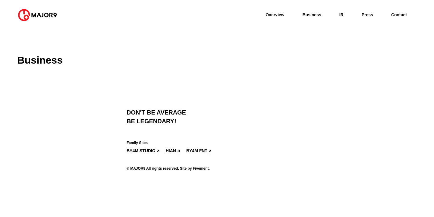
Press (367, 14)
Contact (399, 14)
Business (311, 14)
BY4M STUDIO (141, 150)
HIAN (171, 150)
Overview (275, 14)
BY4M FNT (196, 150)
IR (341, 14)
